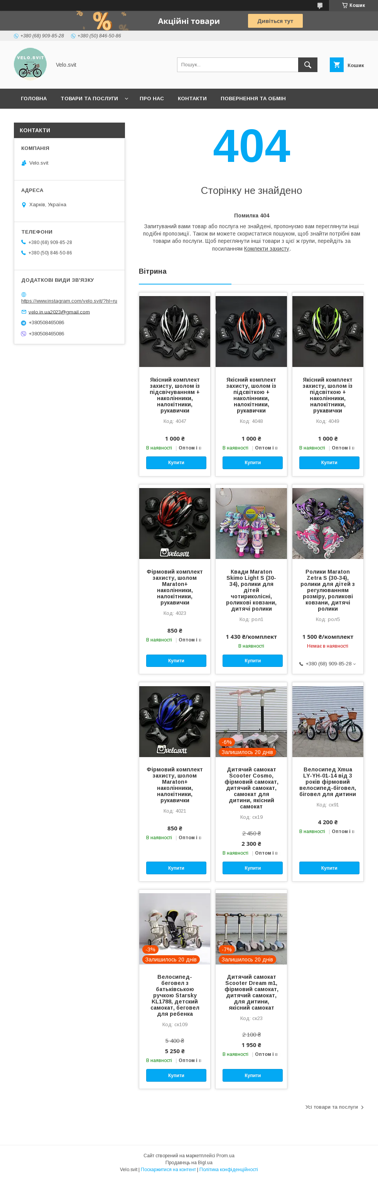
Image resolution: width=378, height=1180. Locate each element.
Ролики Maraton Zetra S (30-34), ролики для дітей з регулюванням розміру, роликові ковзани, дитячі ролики (327, 590)
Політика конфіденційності (228, 1169)
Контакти (192, 98)
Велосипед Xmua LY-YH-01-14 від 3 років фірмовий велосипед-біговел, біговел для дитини (327, 781)
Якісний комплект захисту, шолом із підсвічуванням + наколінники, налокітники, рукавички (175, 395)
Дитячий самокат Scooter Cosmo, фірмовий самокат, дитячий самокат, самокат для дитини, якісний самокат (251, 788)
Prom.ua (225, 1155)
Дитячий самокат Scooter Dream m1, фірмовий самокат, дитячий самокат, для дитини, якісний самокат (251, 992)
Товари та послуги (89, 98)
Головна (34, 98)
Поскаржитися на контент (168, 1169)
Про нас (152, 98)
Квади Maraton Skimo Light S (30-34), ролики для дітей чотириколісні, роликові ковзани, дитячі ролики (251, 590)
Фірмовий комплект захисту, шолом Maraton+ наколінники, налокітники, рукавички (175, 587)
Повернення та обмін (253, 98)
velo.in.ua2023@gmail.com (59, 312)
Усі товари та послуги (331, 1107)
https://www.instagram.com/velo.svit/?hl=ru (69, 301)
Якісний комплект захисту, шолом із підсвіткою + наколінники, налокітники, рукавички (251, 395)
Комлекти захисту (266, 249)
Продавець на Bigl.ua (189, 1162)
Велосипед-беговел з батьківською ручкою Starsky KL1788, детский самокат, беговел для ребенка (174, 995)
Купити (176, 462)
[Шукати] (307, 64)
